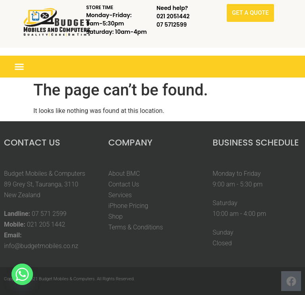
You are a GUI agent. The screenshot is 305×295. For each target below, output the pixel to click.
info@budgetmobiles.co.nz (41, 246)
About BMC (124, 173)
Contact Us (123, 184)
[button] (19, 66)
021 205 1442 (46, 224)
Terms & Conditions (135, 227)
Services (120, 195)
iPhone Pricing (128, 206)
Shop (115, 216)
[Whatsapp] (22, 274)
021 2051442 (172, 16)
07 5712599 (171, 25)
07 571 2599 (49, 213)
